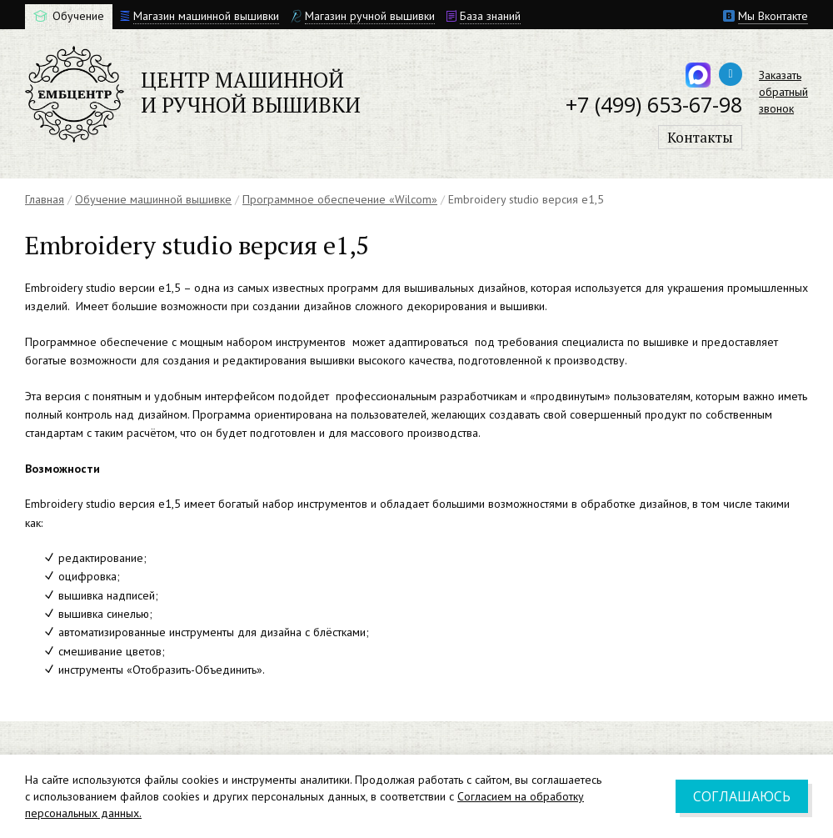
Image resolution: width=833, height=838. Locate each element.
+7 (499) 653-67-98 (654, 104)
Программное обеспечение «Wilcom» (339, 199)
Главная (44, 199)
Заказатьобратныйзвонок (783, 92)
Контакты (700, 137)
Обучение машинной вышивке (153, 199)
